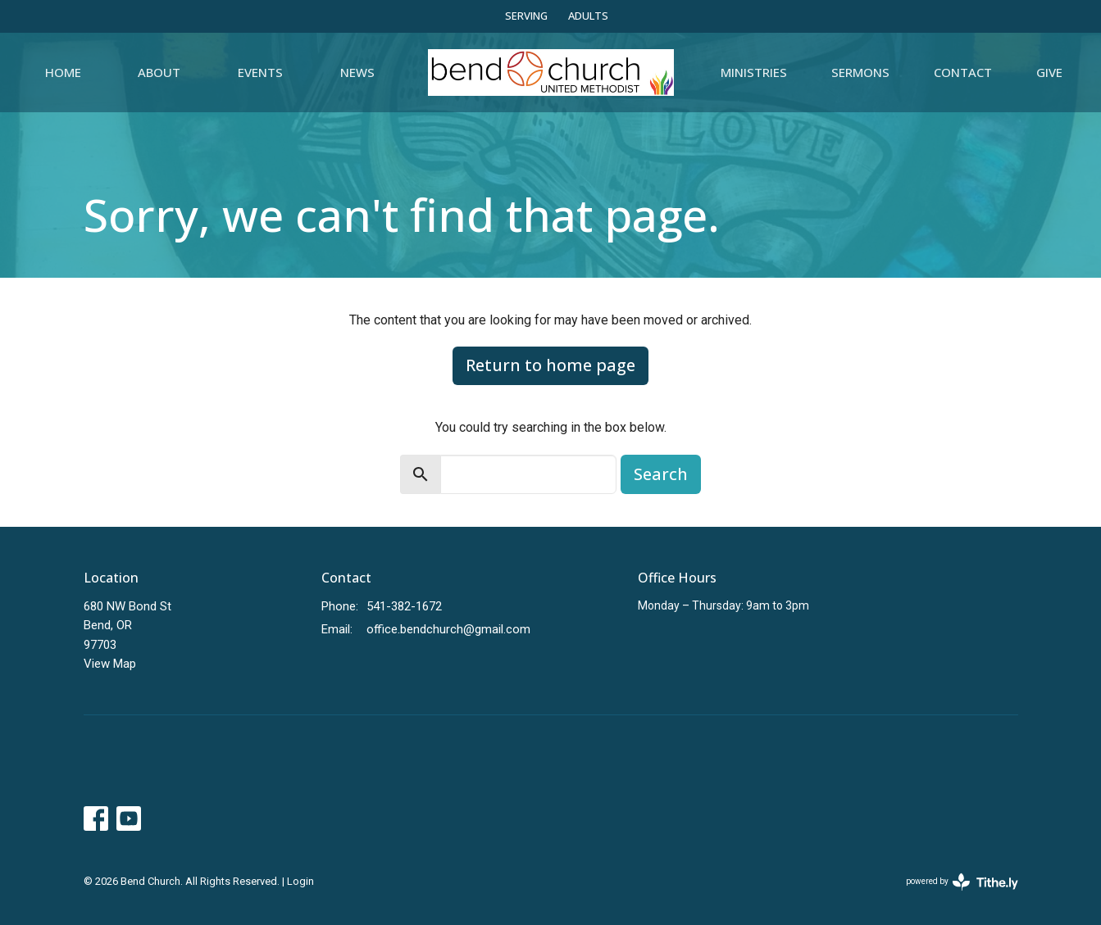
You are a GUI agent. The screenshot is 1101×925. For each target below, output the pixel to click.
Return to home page (550, 365)
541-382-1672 (404, 606)
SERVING (526, 15)
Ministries (754, 72)
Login (300, 881)
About (159, 72)
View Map (110, 663)
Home (63, 72)
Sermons (860, 72)
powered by (962, 882)
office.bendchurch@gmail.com (448, 629)
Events (260, 72)
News (357, 72)
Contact (963, 72)
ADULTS (588, 15)
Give (1049, 72)
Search (661, 474)
